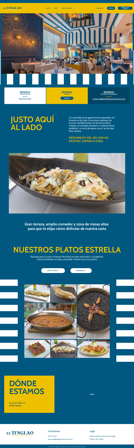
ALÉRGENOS (81, 270)
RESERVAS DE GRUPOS (125, 8)
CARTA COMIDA (53, 270)
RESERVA (111, 8)
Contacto (99, 8)
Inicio (48, 8)
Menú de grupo (67, 8)
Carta (56, 8)
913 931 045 (25, 98)
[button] (130, 43)
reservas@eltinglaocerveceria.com (109, 99)
